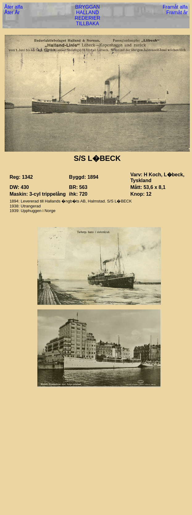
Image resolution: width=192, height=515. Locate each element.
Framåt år (177, 12)
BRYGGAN (87, 7)
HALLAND (87, 12)
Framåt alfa (175, 7)
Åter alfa (13, 7)
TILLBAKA (87, 23)
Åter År (12, 12)
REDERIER (87, 18)
